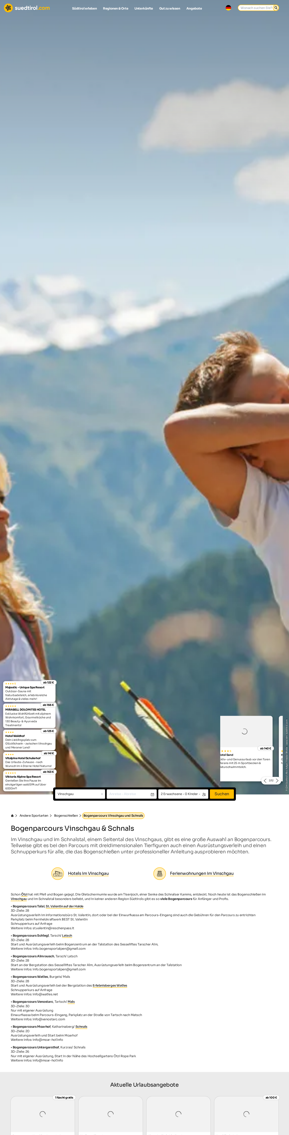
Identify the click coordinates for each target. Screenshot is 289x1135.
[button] (265, 781)
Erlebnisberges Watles (110, 985)
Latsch (67, 936)
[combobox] (80, 794)
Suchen (222, 794)
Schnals (81, 1027)
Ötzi (24, 894)
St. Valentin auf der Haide (64, 906)
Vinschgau (19, 899)
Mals (71, 1002)
